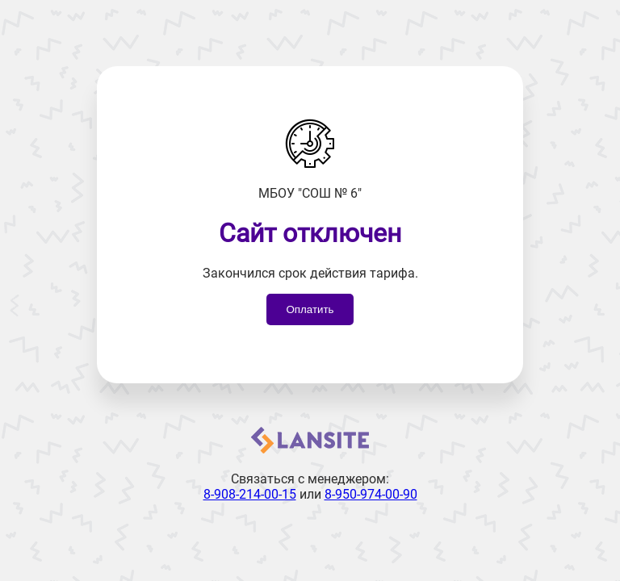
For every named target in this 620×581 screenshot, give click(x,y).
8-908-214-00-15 (249, 494)
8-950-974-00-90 (371, 494)
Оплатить (309, 309)
